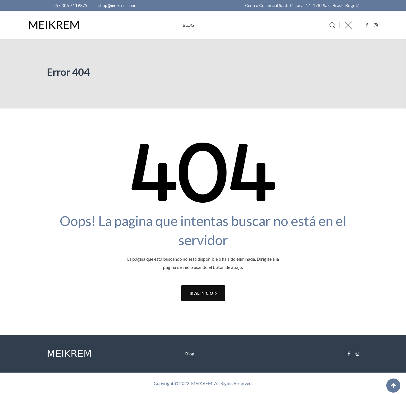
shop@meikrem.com (116, 5)
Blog (188, 25)
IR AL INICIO (203, 293)
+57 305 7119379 (70, 5)
